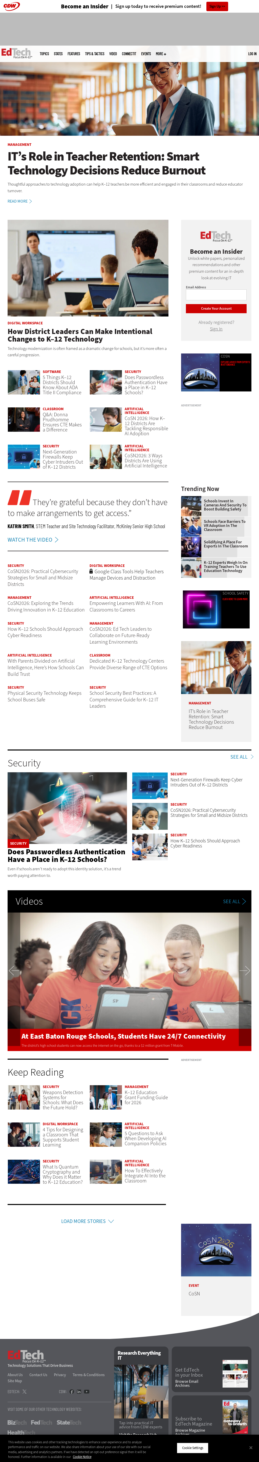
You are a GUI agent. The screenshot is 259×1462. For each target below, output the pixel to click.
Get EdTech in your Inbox (189, 1373)
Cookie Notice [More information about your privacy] (82, 1457)
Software (52, 371)
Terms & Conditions (89, 1374)
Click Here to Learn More (235, 599)
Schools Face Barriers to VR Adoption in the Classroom (225, 526)
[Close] (250, 1447)
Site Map (15, 1381)
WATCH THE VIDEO (34, 539)
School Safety (235, 593)
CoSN (225, 356)
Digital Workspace (25, 323)
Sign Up (215, 6)
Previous (14, 982)
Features (74, 54)
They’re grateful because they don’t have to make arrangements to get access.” (87, 508)
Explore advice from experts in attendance (235, 363)
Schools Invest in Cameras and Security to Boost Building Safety (225, 505)
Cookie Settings (192, 1448)
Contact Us (38, 1374)
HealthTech (21, 1432)
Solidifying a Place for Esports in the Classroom (226, 544)
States (58, 54)
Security (133, 371)
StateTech (69, 1422)
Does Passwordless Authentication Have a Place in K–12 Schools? (66, 855)
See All (239, 757)
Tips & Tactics (94, 54)
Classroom (53, 408)
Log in (252, 53)
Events (146, 54)
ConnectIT (129, 54)
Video (113, 54)
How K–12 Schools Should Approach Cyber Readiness (205, 843)
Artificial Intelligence (137, 410)
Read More (21, 201)
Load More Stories (83, 1221)
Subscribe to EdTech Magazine (193, 1421)
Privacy (60, 1374)
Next (245, 982)
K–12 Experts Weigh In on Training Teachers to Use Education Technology (226, 567)
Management (19, 144)
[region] (129, 1448)
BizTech (17, 1422)
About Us (15, 1374)
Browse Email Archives (186, 1383)
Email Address (196, 287)
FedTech (41, 1422)
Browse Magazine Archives (190, 1432)
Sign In (216, 329)
